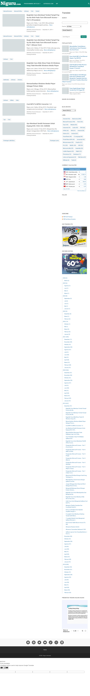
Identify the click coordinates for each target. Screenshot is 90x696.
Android (74, 133)
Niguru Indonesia (47, 655)
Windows (20, 79)
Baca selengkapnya (49, 50)
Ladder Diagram (68, 151)
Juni (66, 288)
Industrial (66, 127)
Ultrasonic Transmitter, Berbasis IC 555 (76, 529)
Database (77, 154)
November (68, 342)
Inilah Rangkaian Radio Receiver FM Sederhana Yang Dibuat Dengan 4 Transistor (78, 66)
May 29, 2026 (67, 189)
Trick (32, 11)
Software (26, 11)
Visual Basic (67, 136)
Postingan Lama (54, 140)
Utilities (12, 100)
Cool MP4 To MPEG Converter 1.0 (39, 104)
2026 (65, 278)
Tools (73, 160)
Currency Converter (74, 169)
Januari (67, 308)
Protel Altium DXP (69, 139)
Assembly (79, 148)
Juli (66, 301)
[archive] (69, 110)
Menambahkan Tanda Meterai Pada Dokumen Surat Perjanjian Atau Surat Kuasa (77, 48)
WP (57, 3)
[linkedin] (62, 642)
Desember (67, 313)
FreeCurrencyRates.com (81, 190)
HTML (66, 130)
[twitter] (39, 642)
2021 (66, 336)
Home (45, 649)
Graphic (79, 142)
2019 (66, 403)
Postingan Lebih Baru (9, 140)
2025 (65, 283)
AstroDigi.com (48, 3)
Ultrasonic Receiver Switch (72, 527)
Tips (4, 119)
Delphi (79, 151)
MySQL (73, 145)
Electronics (76, 118)
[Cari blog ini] (89, 4)
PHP (82, 127)
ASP (80, 145)
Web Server (82, 157)
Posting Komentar (31, 31)
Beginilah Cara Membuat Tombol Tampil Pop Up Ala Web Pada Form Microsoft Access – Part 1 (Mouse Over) (43, 42)
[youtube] (45, 642)
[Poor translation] (6, 667)
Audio (75, 127)
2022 (65, 321)
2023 (65, 311)
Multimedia (6, 79)
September (68, 298)
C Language (78, 136)
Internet (81, 130)
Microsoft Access (7, 11)
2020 (66, 370)
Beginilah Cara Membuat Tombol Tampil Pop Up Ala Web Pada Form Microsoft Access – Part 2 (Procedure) (43, 17)
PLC (65, 145)
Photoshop (67, 154)
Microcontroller (68, 148)
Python (66, 133)
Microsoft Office (18, 11)
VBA (73, 130)
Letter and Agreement (69, 157)
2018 (66, 564)
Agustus (67, 285)
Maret (66, 280)
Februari (67, 319)
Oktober (67, 324)
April (66, 360)
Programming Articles (32, 3)
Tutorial (37, 11)
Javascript (81, 139)
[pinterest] (34, 642)
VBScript (66, 160)
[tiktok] (50, 642)
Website (73, 124)
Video (17, 100)
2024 (65, 296)
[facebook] (28, 642)
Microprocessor (68, 142)
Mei (66, 290)
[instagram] (56, 642)
